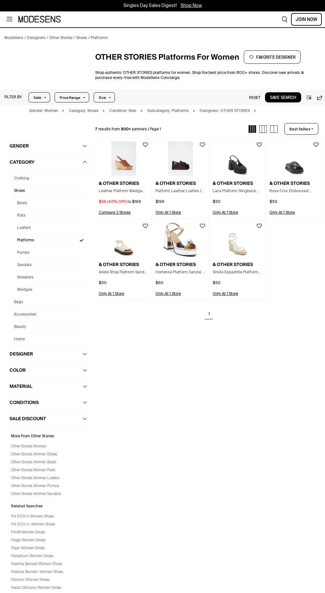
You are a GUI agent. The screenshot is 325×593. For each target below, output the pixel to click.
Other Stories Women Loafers (35, 478)
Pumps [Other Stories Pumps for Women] (23, 253)
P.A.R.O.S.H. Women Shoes (33, 524)
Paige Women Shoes (28, 540)
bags (18, 302)
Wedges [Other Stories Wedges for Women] (24, 290)
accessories (25, 314)
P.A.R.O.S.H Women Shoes (32, 516)
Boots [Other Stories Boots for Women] (22, 203)
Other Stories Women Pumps (35, 486)
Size (102, 98)
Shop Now (191, 5)
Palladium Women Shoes (32, 556)
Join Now (306, 19)
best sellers (299, 129)
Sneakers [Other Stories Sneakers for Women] (25, 277)
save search (283, 97)
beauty (20, 327)
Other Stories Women (28, 446)
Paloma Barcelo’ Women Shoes (37, 572)
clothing (21, 178)
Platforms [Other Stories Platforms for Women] (25, 240)
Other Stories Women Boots (33, 462)
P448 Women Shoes (28, 532)
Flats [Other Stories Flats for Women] (21, 216)
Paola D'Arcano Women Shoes (36, 588)
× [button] (63, 111)
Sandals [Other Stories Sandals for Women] (24, 265)
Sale (37, 98)
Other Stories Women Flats (33, 470)
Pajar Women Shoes (28, 548)
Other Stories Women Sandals (36, 494)
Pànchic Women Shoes (30, 580)
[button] (285, 19)
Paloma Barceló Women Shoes (36, 564)
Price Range (70, 98)
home (19, 339)
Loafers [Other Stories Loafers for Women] (24, 228)
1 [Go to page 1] (209, 314)
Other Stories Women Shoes (34, 454)
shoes (19, 191)
